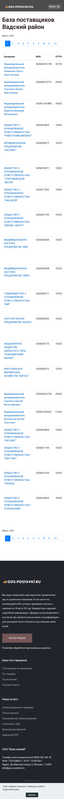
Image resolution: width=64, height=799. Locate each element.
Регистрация (17, 638)
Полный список (11, 684)
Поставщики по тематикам (17, 668)
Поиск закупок (10, 713)
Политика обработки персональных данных (26, 648)
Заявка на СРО (10, 735)
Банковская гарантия (14, 729)
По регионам (9, 679)
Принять (32, 795)
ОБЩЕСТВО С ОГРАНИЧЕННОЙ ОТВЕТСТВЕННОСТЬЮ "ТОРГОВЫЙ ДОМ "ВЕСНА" (17, 175)
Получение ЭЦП (11, 724)
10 (55, 43)
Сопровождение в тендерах (17, 707)
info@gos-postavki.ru (13, 768)
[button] (54, 6)
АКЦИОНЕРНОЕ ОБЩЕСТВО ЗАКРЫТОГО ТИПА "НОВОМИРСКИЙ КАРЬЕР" (15, 350)
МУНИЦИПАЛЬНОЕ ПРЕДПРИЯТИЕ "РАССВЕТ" (15, 147)
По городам (8, 674)
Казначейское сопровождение (19, 718)
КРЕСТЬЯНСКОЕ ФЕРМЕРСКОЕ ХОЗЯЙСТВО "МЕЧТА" (16, 372)
